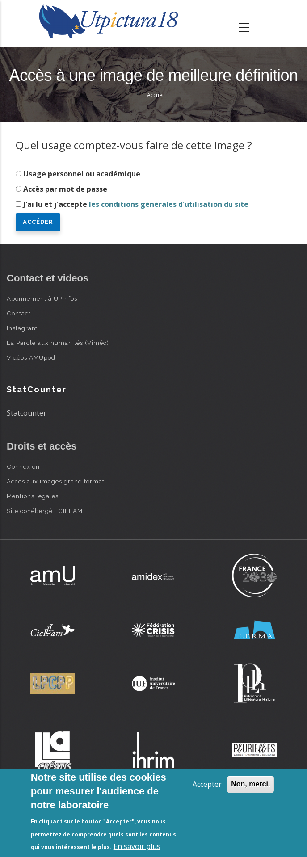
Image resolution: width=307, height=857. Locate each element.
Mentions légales (33, 496)
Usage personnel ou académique (81, 174)
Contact (19, 313)
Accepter (207, 784)
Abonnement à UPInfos (42, 298)
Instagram (22, 328)
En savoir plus (137, 846)
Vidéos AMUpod (31, 357)
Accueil (156, 95)
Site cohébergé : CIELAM (45, 510)
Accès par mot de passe (65, 189)
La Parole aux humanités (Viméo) (58, 342)
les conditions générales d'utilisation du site (168, 204)
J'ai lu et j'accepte (135, 204)
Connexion (23, 466)
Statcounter (26, 413)
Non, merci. (250, 784)
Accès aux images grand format (56, 481)
